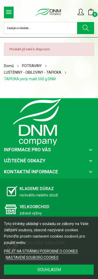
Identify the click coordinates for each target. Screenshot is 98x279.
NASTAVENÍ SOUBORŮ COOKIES (32, 257)
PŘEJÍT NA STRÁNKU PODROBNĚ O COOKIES (41, 251)
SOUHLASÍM (49, 269)
